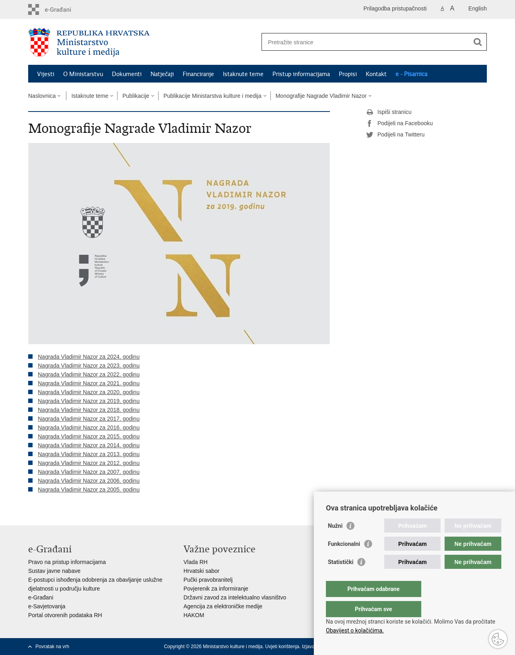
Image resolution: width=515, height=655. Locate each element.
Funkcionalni (344, 560)
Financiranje (198, 74)
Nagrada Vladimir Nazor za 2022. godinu (89, 374)
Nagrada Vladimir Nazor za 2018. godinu (89, 410)
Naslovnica (42, 96)
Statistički (340, 578)
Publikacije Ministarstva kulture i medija (212, 96)
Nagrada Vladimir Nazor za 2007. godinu (89, 472)
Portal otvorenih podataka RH (65, 615)
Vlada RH (195, 562)
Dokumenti (127, 74)
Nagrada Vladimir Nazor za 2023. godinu (89, 365)
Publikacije (135, 96)
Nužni (335, 542)
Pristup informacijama (301, 74)
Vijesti (45, 74)
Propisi (348, 74)
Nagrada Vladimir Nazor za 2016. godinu (89, 427)
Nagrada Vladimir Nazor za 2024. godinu (89, 356)
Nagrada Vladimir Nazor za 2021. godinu (89, 383)
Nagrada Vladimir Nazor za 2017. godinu (89, 418)
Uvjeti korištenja (282, 646)
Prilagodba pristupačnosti (394, 8)
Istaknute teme (243, 74)
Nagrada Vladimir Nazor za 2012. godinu (89, 463)
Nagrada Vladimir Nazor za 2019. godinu (89, 401)
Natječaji (162, 74)
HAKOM (193, 615)
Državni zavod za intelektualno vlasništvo (234, 597)
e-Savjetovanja (47, 606)
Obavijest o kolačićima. (355, 630)
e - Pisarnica (411, 74)
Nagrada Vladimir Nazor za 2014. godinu (89, 445)
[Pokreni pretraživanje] (477, 41)
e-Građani (40, 597)
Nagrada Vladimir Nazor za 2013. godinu (89, 454)
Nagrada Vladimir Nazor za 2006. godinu (89, 480)
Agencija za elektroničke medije (222, 606)
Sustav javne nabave (54, 571)
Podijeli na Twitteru (395, 134)
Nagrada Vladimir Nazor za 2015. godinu (89, 436)
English (477, 8)
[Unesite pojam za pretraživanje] (365, 42)
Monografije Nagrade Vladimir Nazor (321, 96)
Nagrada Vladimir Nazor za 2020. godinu (89, 392)
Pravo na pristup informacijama (67, 562)
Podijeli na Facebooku (399, 123)
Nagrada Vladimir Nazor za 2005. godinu (89, 489)
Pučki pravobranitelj (208, 579)
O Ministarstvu (83, 74)
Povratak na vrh (52, 646)
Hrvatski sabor (201, 571)
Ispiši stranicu (389, 112)
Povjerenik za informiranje (215, 588)
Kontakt (376, 74)
